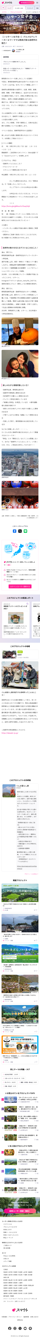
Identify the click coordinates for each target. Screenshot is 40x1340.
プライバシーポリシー (15, 1317)
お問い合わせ (34, 1317)
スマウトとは (7, 1224)
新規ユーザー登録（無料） (20, 1211)
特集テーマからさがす (10, 1232)
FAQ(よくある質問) (9, 1256)
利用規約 (4, 1317)
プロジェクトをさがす (10, 1227)
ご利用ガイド (7, 1245)
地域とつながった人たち (10, 1235)
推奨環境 (26, 1317)
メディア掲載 (7, 1261)
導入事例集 (6, 1248)
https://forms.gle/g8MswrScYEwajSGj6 (16, 206)
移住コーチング (8, 1238)
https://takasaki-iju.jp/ (10, 733)
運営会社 (20, 1320)
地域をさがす (7, 1229)
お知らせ (6, 1259)
